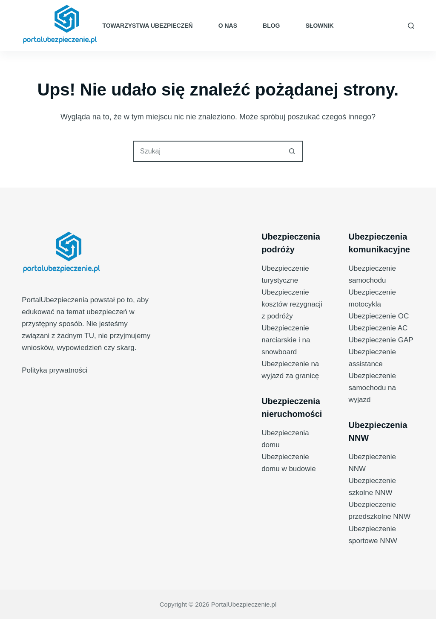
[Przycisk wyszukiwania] (291, 151)
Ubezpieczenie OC (378, 316)
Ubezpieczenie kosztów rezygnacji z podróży (291, 304)
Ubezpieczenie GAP (380, 340)
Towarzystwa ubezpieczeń (147, 25)
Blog (271, 25)
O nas (227, 25)
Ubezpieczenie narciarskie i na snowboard (285, 340)
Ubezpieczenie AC (377, 328)
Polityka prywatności (54, 370)
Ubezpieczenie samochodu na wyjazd (372, 388)
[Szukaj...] (207, 151)
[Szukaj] (411, 26)
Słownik (320, 25)
